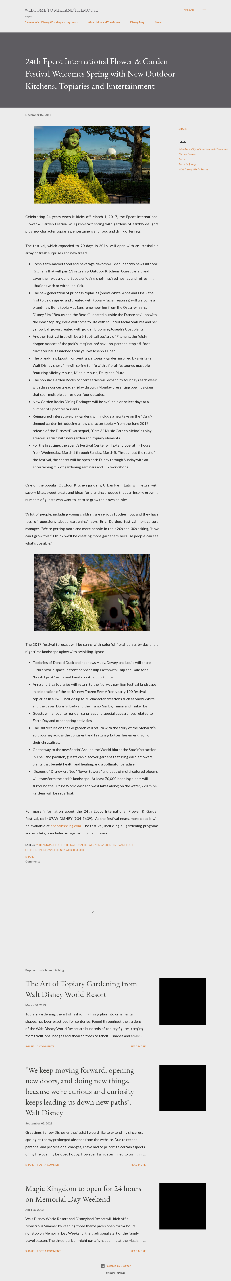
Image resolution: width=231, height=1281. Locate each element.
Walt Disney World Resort (193, 169)
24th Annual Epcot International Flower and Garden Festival (203, 151)
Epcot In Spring (186, 164)
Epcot (181, 159)
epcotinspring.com (66, 826)
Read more (138, 1046)
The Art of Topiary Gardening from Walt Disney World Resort (81, 988)
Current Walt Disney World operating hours (51, 22)
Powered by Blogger (116, 1266)
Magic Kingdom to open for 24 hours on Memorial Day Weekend (83, 1193)
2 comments (45, 1046)
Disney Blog (137, 22)
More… (159, 22)
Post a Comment (49, 1164)
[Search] (189, 10)
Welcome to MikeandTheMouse (61, 10)
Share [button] (182, 128)
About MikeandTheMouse (104, 22)
